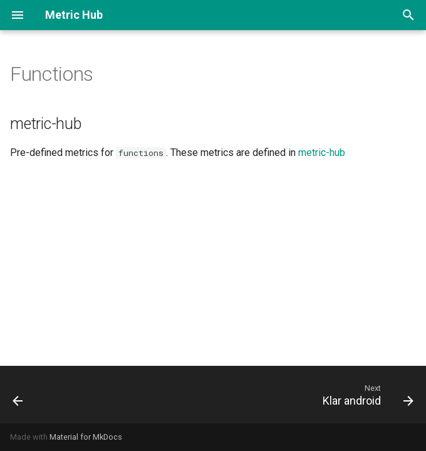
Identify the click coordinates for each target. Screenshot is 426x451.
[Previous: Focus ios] (19, 394)
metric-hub (321, 152)
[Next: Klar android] (365, 394)
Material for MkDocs (85, 437)
